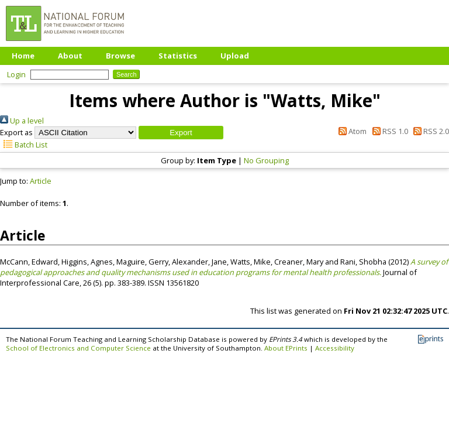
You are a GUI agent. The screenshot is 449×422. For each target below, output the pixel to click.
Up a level (22, 120)
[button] (181, 132)
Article (40, 181)
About (70, 55)
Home (23, 55)
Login (16, 74)
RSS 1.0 (387, 131)
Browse (120, 55)
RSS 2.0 (429, 131)
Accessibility (334, 348)
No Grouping (266, 160)
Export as (16, 132)
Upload (234, 55)
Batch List (23, 144)
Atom (351, 131)
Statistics (177, 55)
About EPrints (286, 348)
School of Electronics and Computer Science (78, 348)
